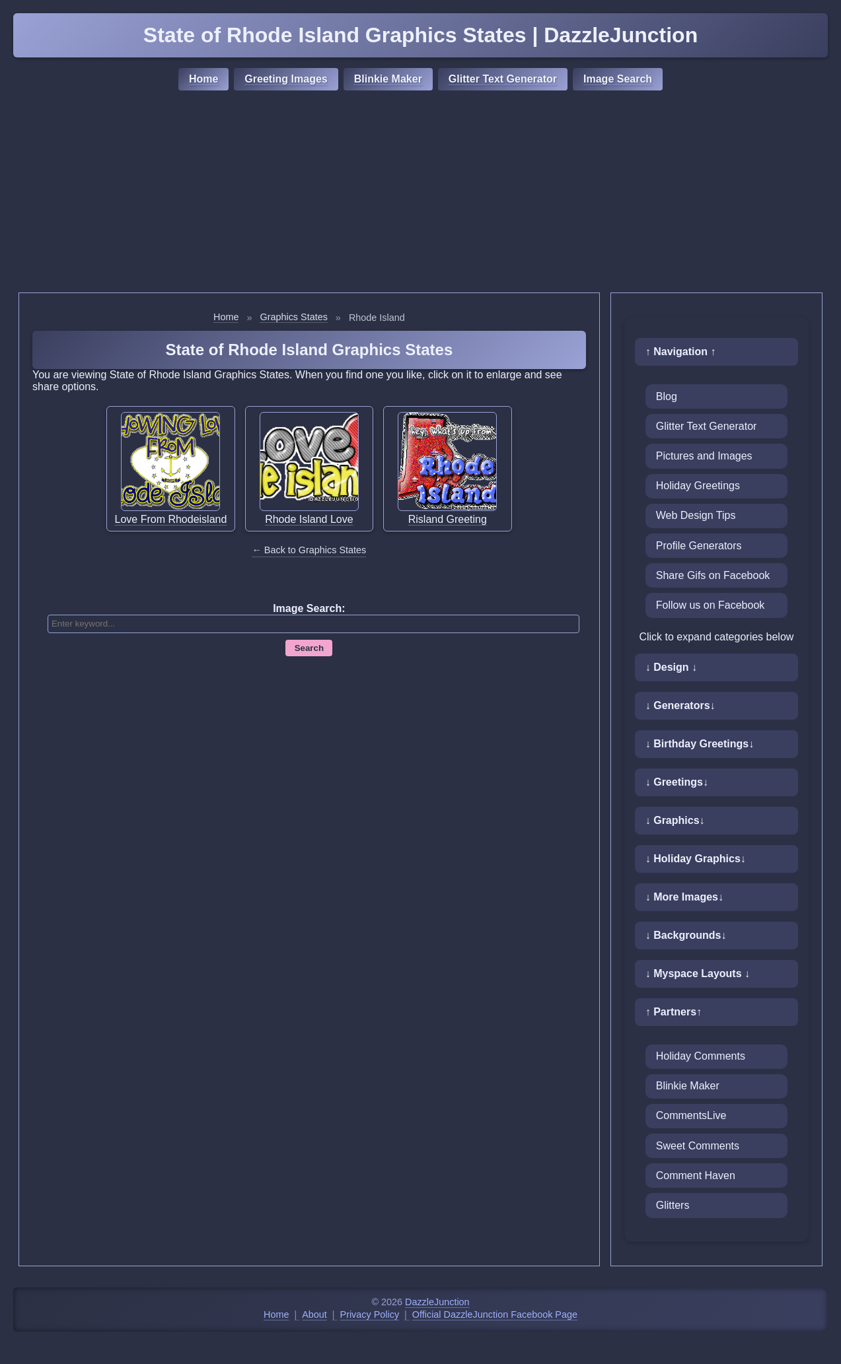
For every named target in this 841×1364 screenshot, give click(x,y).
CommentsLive (691, 1115)
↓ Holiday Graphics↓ (695, 858)
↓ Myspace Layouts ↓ (697, 973)
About (314, 1314)
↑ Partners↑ (673, 1011)
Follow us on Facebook (710, 605)
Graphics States (293, 317)
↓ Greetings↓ (676, 782)
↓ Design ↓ (671, 667)
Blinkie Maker (388, 79)
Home (203, 79)
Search (309, 648)
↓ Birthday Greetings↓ (699, 743)
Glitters (673, 1205)
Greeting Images (285, 79)
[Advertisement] (420, 193)
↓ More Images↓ (684, 897)
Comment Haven (695, 1175)
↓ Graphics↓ (675, 820)
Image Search (617, 79)
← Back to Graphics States (309, 550)
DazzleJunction (437, 1302)
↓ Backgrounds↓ (686, 935)
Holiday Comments (700, 1056)
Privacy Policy (370, 1314)
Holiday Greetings (698, 485)
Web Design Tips (696, 515)
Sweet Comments (697, 1145)
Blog (666, 396)
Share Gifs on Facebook (713, 575)
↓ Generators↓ (680, 705)
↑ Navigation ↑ (680, 351)
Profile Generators (699, 545)
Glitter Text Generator (503, 79)
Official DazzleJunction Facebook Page (494, 1314)
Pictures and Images (704, 455)
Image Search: (309, 608)
